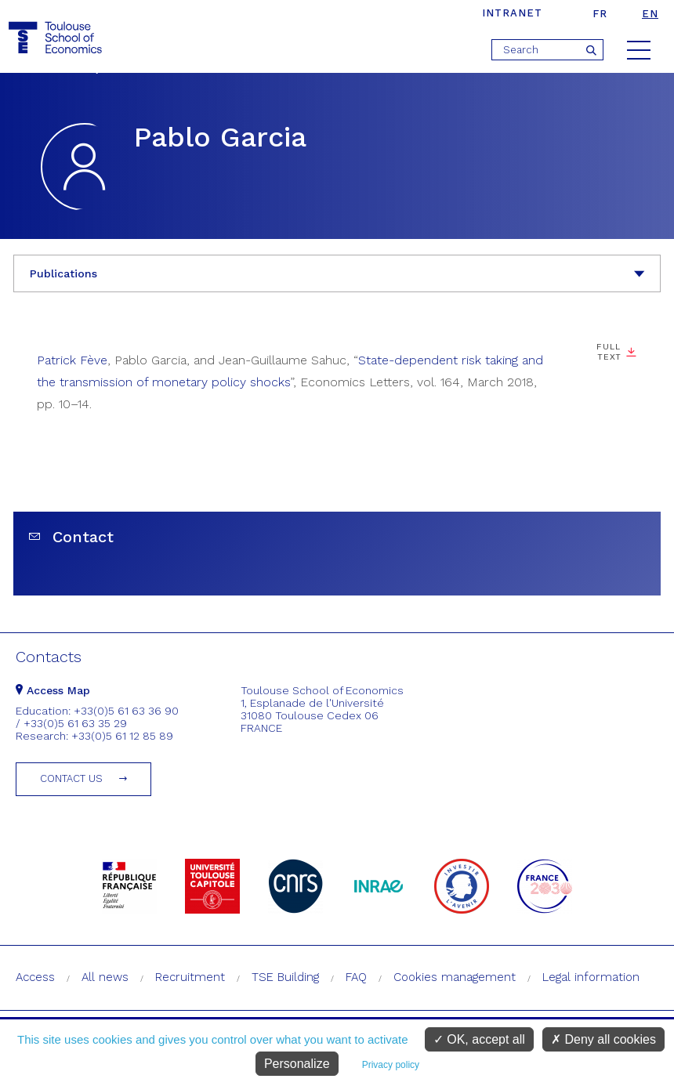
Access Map (53, 690)
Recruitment (190, 977)
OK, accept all (479, 1039)
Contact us (71, 778)
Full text (608, 352)
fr (599, 14)
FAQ (356, 977)
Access (35, 977)
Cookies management (454, 977)
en (650, 14)
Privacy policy (390, 1064)
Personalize (297, 1063)
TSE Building (285, 977)
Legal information (591, 977)
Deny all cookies (603, 1039)
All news (105, 977)
